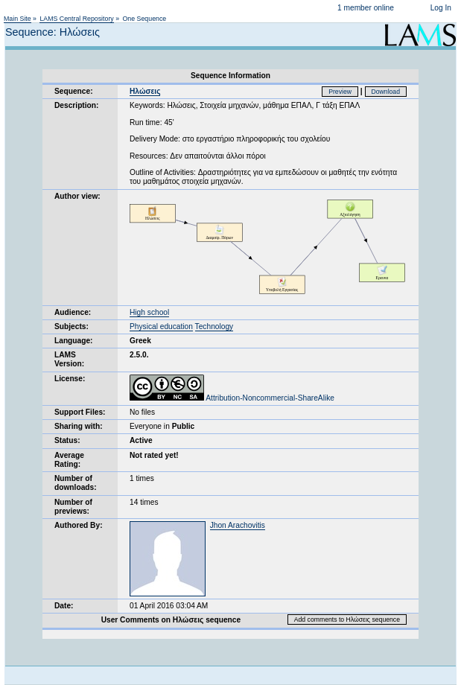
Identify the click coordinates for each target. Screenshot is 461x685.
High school (149, 312)
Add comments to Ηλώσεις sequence (347, 619)
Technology (214, 326)
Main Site (17, 18)
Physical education (161, 326)
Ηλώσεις (145, 91)
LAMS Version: (69, 359)
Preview (340, 91)
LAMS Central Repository (76, 18)
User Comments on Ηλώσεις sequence (171, 620)
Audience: (72, 312)
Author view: (77, 196)
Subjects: (71, 326)
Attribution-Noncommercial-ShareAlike (232, 398)
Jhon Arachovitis (237, 525)
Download (386, 91)
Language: (73, 341)
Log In (440, 8)
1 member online (365, 8)
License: (69, 379)
